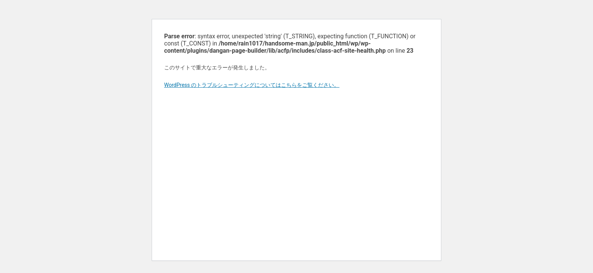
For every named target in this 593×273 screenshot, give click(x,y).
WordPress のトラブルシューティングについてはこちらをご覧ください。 (252, 85)
